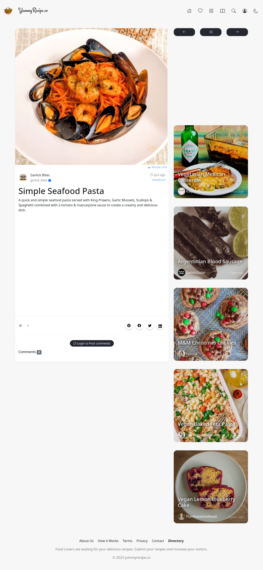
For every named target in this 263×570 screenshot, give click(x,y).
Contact (158, 541)
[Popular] (200, 10)
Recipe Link (157, 167)
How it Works (108, 541)
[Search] (234, 10)
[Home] (189, 10)
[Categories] (211, 10)
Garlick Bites (40, 175)
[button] (139, 325)
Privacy (142, 541)
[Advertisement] (92, 265)
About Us (86, 541)
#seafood (158, 180)
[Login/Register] (245, 10)
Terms (127, 541)
